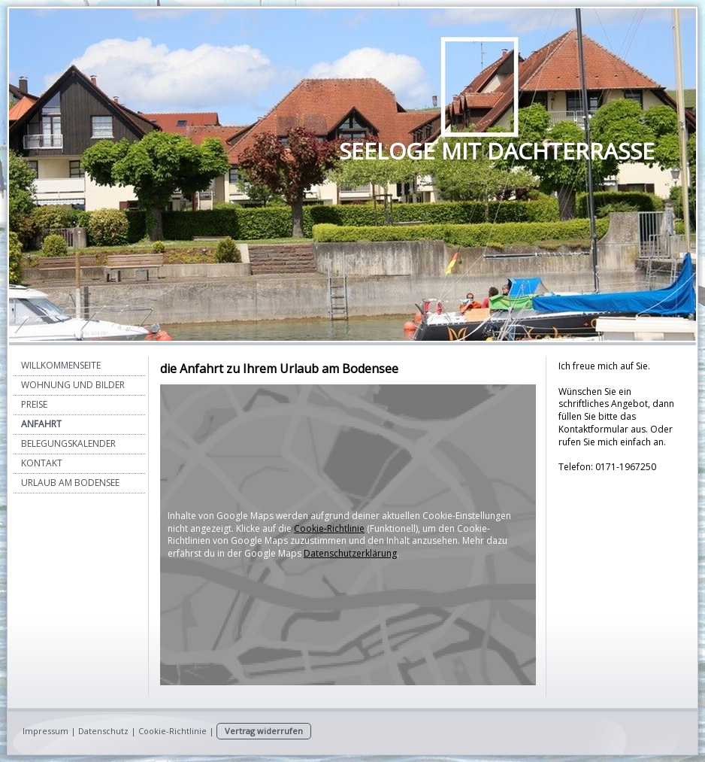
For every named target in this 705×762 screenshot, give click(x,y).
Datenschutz (103, 730)
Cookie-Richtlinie (329, 528)
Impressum (45, 730)
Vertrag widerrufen (264, 730)
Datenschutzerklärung (350, 553)
